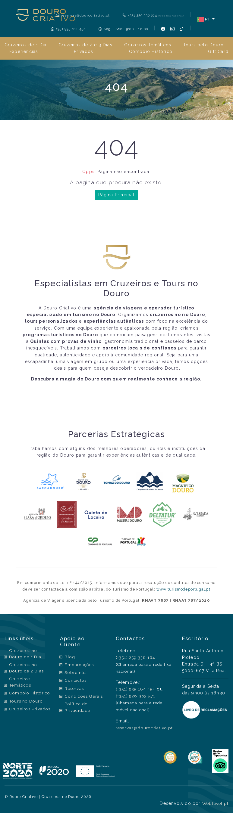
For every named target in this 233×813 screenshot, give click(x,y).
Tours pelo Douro (203, 44)
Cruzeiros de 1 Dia (26, 44)
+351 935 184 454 (67, 29)
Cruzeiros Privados (20, 719)
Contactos (75, 680)
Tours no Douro (27, 708)
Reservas (74, 687)
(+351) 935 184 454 (134, 689)
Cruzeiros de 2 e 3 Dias (85, 44)
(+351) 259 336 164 (135, 657)
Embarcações (79, 664)
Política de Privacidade (77, 706)
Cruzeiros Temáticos (147, 44)
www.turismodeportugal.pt (183, 589)
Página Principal (116, 194)
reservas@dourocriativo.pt (82, 15)
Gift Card (218, 51)
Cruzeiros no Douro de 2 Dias (27, 668)
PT (203, 19)
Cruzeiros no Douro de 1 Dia (26, 654)
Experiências (23, 51)
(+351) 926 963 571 (135, 695)
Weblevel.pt (214, 802)
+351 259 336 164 (153, 15)
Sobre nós (75, 672)
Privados (83, 51)
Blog (69, 656)
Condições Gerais (84, 695)
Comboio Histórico (150, 51)
